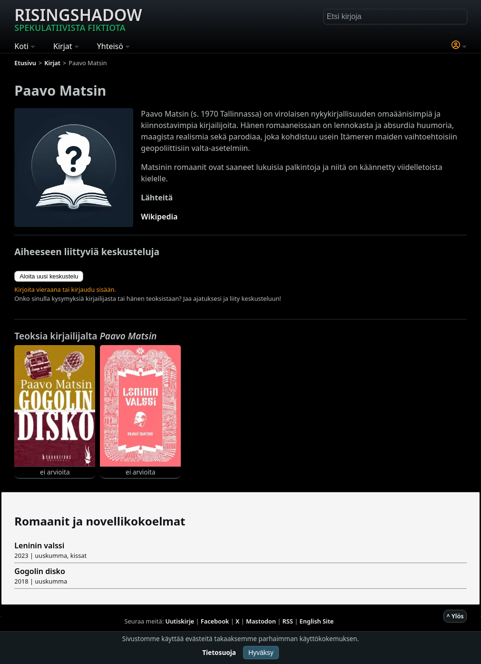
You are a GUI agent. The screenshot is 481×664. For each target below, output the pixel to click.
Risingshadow (78, 18)
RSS (288, 621)
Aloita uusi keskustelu (49, 276)
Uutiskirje (179, 621)
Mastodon (261, 621)
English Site (317, 621)
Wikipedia (159, 216)
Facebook (215, 621)
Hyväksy (261, 652)
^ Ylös (454, 616)
